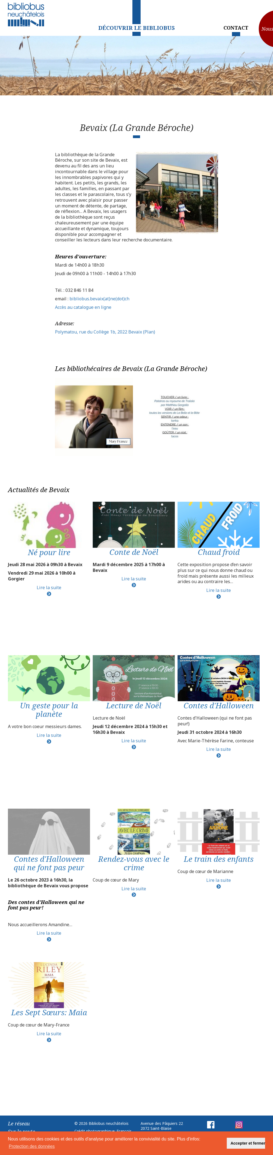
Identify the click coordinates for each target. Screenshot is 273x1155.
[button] (219, 1143)
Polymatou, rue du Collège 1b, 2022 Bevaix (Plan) (105, 332)
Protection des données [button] (32, 1146)
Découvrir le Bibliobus (136, 28)
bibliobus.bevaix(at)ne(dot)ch (99, 299)
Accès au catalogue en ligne (83, 307)
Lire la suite (49, 587)
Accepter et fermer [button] (248, 1143)
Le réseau (19, 1123)
